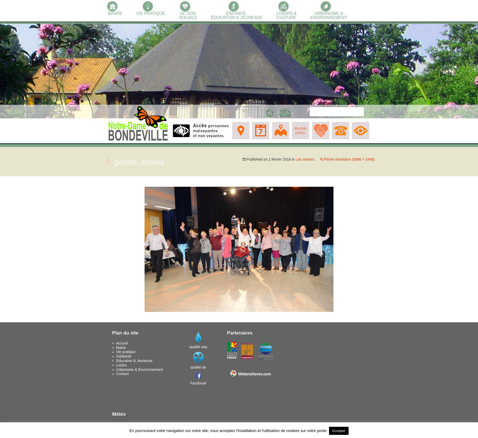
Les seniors (305, 159)
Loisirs (121, 365)
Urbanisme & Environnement (139, 369)
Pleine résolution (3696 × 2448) (349, 159)
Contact (122, 374)
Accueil (122, 343)
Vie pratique (125, 352)
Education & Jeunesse (134, 361)
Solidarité (123, 356)
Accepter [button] (338, 431)
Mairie (121, 348)
